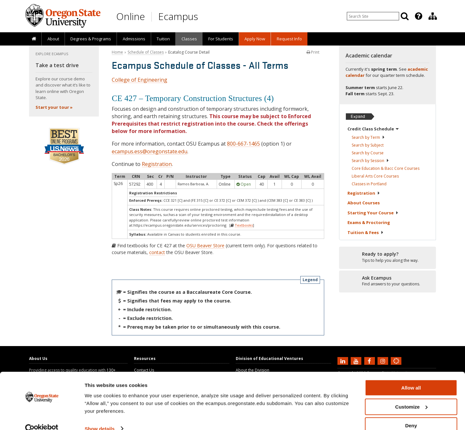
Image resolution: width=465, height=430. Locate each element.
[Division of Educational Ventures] (432, 16)
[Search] (404, 16)
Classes (189, 39)
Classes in (369, 184)
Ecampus (178, 16)
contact (157, 252)
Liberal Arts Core (375, 176)
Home (117, 52)
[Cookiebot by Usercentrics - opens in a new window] (42, 417)
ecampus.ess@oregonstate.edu (149, 151)
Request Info (289, 39)
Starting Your (372, 213)
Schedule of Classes (146, 52)
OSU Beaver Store (205, 245)
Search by (368, 137)
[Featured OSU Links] (418, 16)
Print (312, 52)
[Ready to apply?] (387, 257)
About (53, 39)
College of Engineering (139, 79)
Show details (100, 417)
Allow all (411, 376)
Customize (411, 395)
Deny (411, 414)
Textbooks (244, 225)
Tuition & (365, 232)
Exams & (368, 222)
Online (130, 16)
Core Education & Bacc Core (385, 168)
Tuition (163, 39)
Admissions (134, 39)
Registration (157, 164)
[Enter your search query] (373, 16)
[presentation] (418, 16)
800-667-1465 (243, 143)
